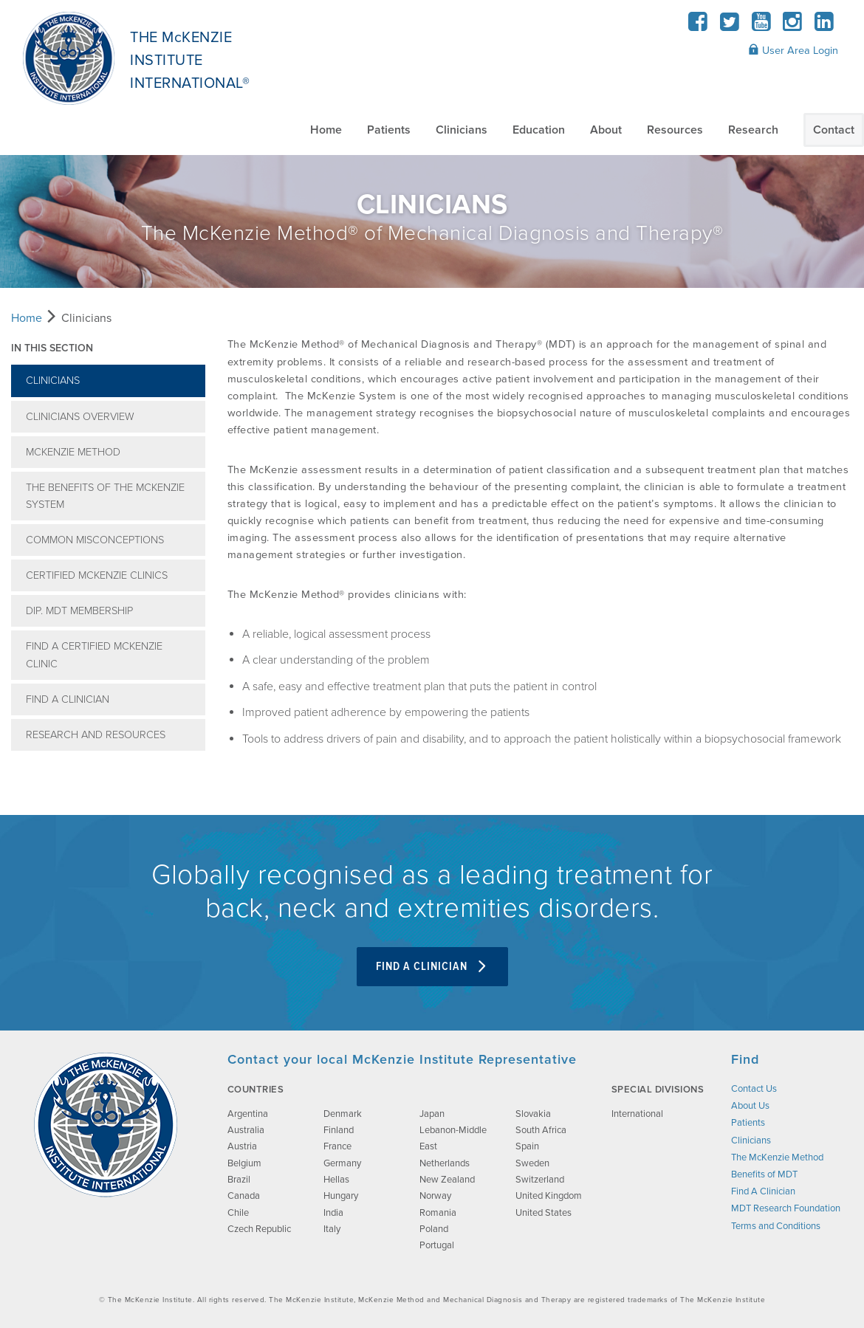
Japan (432, 1114)
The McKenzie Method (777, 1157)
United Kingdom (548, 1196)
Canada (243, 1196)
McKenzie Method (73, 452)
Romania (437, 1213)
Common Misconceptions (95, 540)
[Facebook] (698, 26)
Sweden (532, 1163)
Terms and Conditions (775, 1226)
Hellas (336, 1180)
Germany (342, 1163)
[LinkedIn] (823, 26)
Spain (527, 1146)
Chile (238, 1213)
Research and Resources (95, 735)
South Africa (540, 1130)
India (333, 1213)
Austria (242, 1146)
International (637, 1114)
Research (753, 130)
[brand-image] (105, 1125)
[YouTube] (761, 26)
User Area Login (793, 50)
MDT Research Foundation (785, 1208)
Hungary (340, 1196)
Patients (389, 130)
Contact (833, 130)
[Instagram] (792, 26)
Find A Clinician (67, 699)
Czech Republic (259, 1229)
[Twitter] (730, 26)
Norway (435, 1196)
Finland (338, 1130)
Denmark (342, 1114)
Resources (675, 130)
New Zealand (447, 1180)
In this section (52, 348)
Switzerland (539, 1180)
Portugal (436, 1245)
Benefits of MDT (764, 1174)
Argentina (247, 1114)
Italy (331, 1229)
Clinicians (461, 130)
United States (543, 1213)
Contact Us (754, 1089)
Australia (245, 1130)
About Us (750, 1106)
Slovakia (533, 1114)
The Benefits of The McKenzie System (105, 496)
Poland (433, 1229)
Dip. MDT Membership (79, 611)
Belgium (244, 1163)
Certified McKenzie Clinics (97, 575)
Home (326, 130)
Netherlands (444, 1163)
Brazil (238, 1180)
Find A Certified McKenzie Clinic (94, 655)
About (606, 130)
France (337, 1146)
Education (538, 130)
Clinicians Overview (80, 416)
